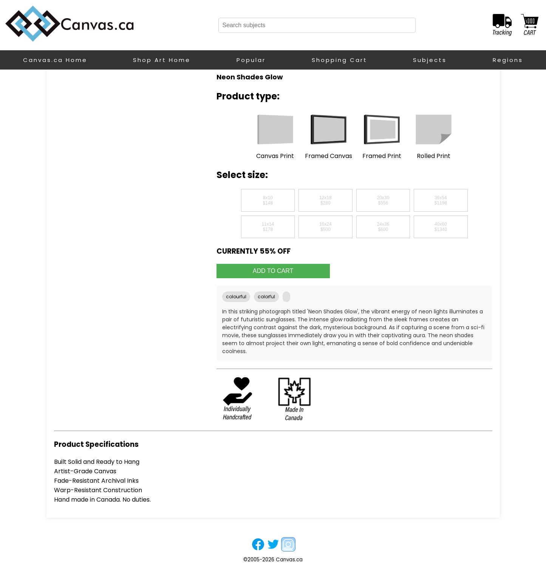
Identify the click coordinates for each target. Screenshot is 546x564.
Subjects (430, 60)
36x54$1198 (441, 200)
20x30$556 (383, 200)
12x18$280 (325, 200)
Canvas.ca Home (55, 60)
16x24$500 (325, 227)
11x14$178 (267, 227)
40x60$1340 (441, 227)
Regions (508, 60)
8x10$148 (268, 200)
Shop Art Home (161, 60)
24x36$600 (383, 227)
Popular (251, 60)
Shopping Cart (339, 60)
